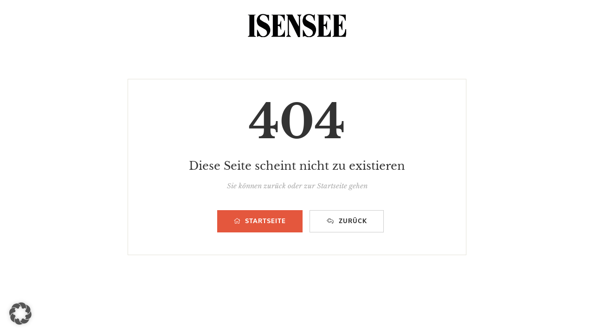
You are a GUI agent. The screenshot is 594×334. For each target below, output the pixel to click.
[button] (20, 313)
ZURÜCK (347, 221)
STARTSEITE (260, 221)
